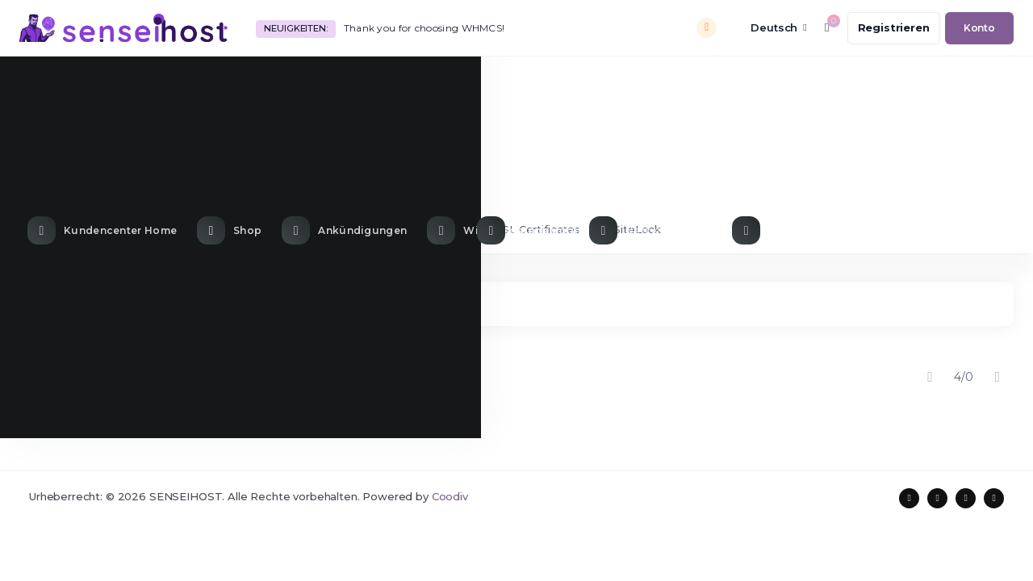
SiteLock (629, 229)
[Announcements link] (346, 82)
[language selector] (767, 27)
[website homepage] (123, 28)
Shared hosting (86, 229)
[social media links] (909, 498)
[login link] (979, 28)
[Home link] (104, 82)
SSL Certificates (529, 229)
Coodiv (450, 496)
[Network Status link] (652, 82)
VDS (226, 229)
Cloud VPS (426, 229)
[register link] (893, 28)
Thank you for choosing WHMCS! (424, 28)
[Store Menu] (231, 82)
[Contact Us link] (809, 82)
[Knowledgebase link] (500, 82)
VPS (171, 229)
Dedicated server (318, 229)
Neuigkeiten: (295, 28)
